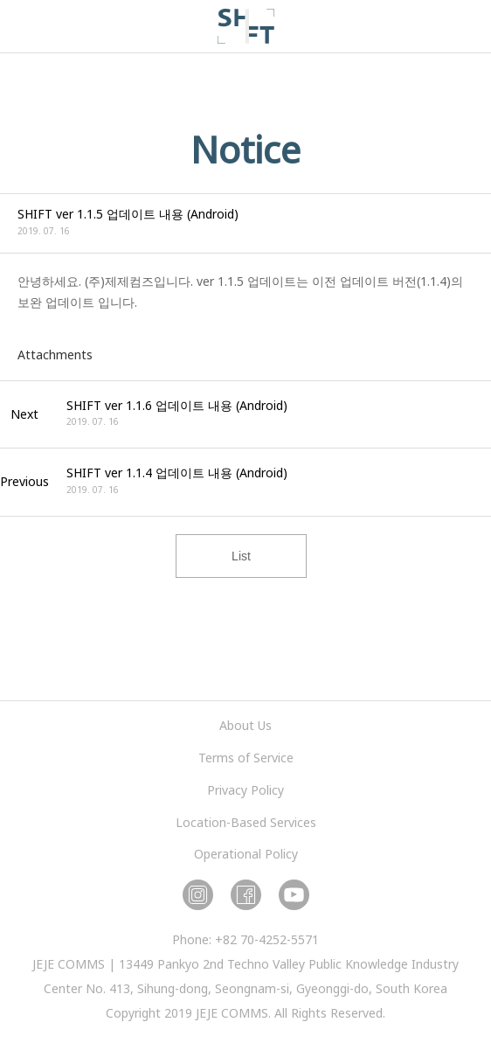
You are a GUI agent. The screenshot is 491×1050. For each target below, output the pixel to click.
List (241, 556)
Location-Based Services (246, 822)
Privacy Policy (245, 790)
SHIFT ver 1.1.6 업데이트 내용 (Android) (176, 405)
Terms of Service (246, 757)
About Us (245, 725)
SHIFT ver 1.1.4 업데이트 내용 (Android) (176, 472)
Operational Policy (246, 853)
